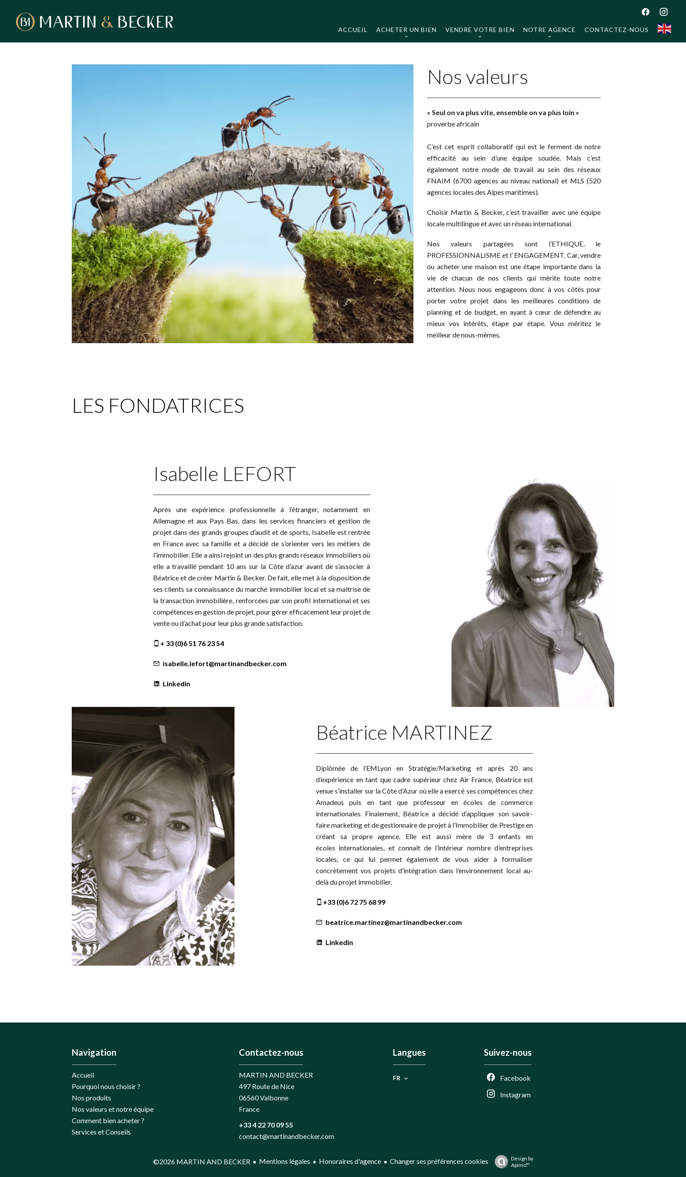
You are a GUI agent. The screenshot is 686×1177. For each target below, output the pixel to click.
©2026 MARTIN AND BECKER (201, 1161)
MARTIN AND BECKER (276, 1075)
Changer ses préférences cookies (439, 1161)
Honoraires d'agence (350, 1161)
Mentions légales (284, 1161)
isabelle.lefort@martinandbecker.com (225, 663)
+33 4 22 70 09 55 (266, 1125)
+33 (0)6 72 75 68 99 (354, 902)
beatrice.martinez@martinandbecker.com (394, 922)
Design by (511, 1161)
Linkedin (176, 683)
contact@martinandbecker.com (286, 1136)
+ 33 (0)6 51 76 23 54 (192, 643)
